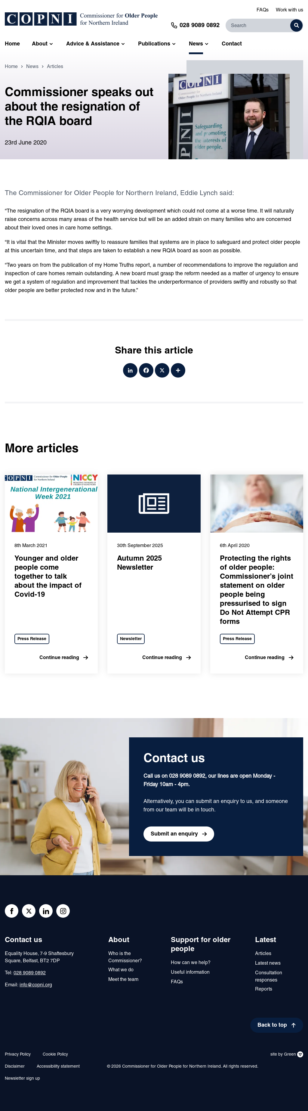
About (118, 940)
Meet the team (123, 980)
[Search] (264, 25)
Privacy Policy (18, 1055)
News (32, 73)
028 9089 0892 (30, 973)
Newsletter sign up (22, 1079)
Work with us (289, 10)
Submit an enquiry (174, 834)
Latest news (268, 963)
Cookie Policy (55, 1055)
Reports (263, 989)
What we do (121, 970)
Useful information (190, 972)
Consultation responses (268, 976)
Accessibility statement (58, 1067)
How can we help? (191, 963)
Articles (55, 73)
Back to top (272, 1025)
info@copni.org (36, 985)
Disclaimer (15, 1067)
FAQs (263, 10)
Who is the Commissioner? (125, 957)
